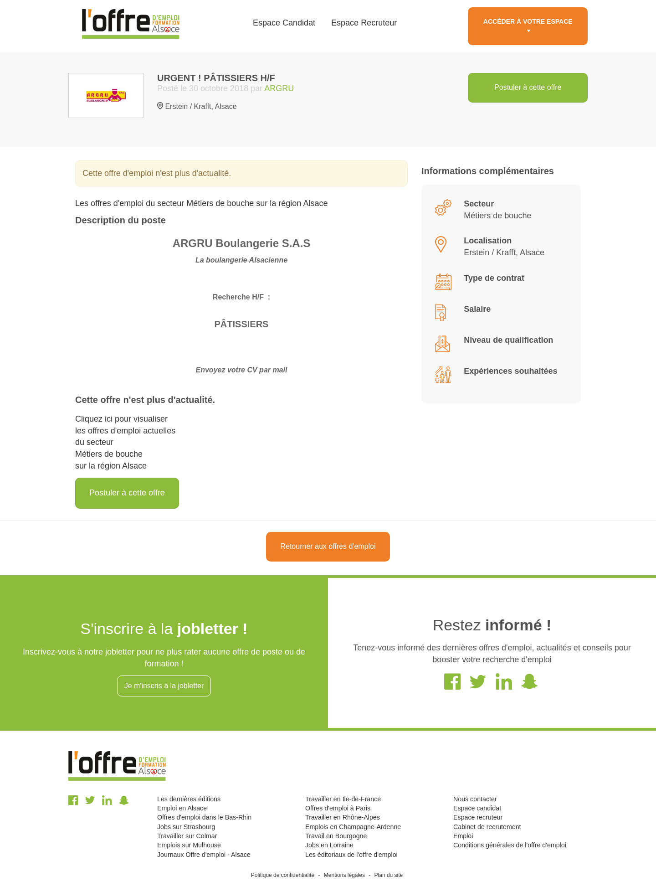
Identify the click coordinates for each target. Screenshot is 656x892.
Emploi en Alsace (182, 808)
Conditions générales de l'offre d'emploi (509, 845)
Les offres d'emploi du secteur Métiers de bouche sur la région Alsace (201, 203)
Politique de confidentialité (282, 875)
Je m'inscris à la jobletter (164, 686)
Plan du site (388, 875)
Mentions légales (344, 875)
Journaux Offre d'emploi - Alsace (204, 854)
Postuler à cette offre (527, 87)
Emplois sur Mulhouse (189, 845)
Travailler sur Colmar (187, 836)
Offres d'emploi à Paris (337, 808)
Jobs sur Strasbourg (186, 826)
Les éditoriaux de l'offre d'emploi (351, 854)
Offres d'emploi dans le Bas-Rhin (204, 817)
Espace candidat (477, 808)
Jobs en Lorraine (329, 845)
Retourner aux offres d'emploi (327, 546)
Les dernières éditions (188, 799)
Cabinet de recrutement (487, 826)
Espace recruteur (477, 817)
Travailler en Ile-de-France (343, 799)
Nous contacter (475, 799)
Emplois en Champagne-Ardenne (353, 826)
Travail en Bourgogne (336, 836)
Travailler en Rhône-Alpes (342, 817)
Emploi (463, 836)
